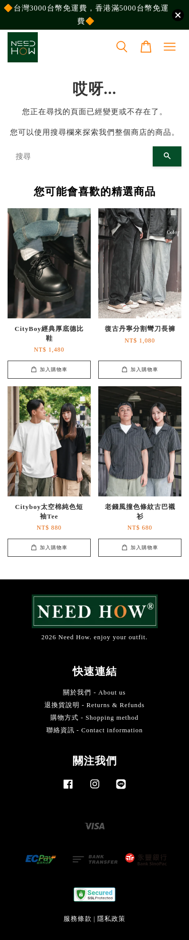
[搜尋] (80, 156)
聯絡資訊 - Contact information (94, 730)
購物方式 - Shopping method (94, 717)
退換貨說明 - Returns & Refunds (94, 705)
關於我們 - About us (94, 692)
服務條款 (78, 918)
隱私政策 (111, 918)
